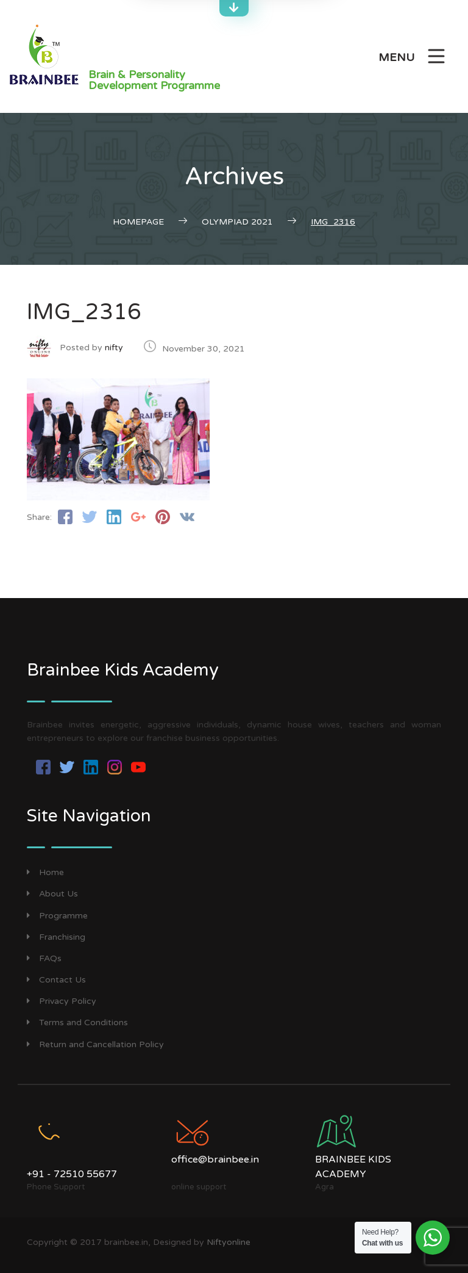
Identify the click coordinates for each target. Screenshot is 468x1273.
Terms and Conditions (77, 1022)
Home (45, 872)
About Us (52, 894)
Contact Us (56, 980)
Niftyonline (228, 1242)
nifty (114, 347)
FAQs (44, 958)
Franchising (56, 937)
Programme (57, 916)
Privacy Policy (61, 1001)
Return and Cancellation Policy (95, 1044)
